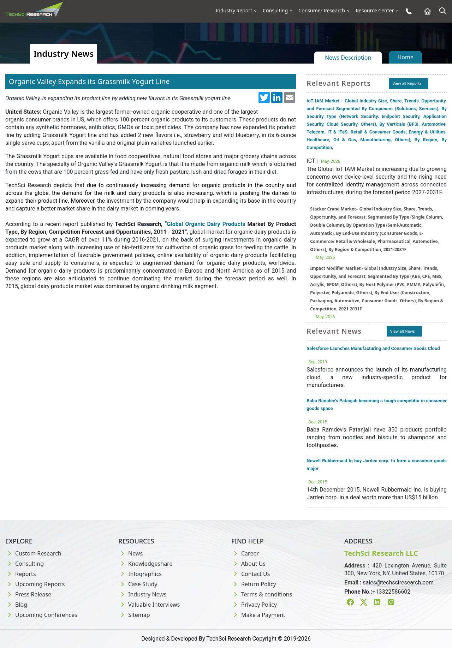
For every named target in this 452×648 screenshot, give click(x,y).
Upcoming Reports (35, 584)
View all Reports (407, 83)
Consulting (275, 10)
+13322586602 (391, 591)
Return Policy (253, 584)
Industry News (142, 594)
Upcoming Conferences (41, 615)
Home (405, 57)
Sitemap (134, 615)
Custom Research (33, 553)
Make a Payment (258, 615)
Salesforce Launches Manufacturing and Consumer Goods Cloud (373, 348)
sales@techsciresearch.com (398, 582)
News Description (348, 57)
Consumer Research (321, 10)
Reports (20, 574)
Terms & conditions (261, 594)
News (130, 553)
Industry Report (234, 10)
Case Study (137, 584)
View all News (402, 331)
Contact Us (250, 574)
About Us (248, 563)
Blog (16, 604)
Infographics (140, 574)
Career (245, 553)
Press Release (28, 594)
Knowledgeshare (145, 563)
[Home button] (426, 11)
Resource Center (375, 10)
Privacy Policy (254, 604)
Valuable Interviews (149, 604)
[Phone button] (407, 11)
